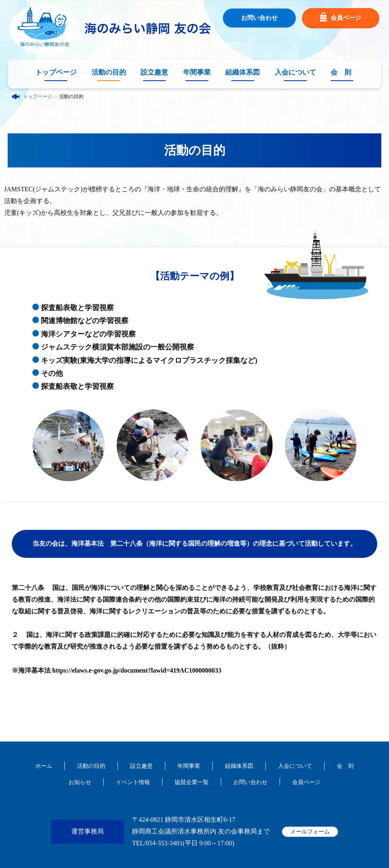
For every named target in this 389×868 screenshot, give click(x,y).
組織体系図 (242, 72)
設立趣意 (154, 72)
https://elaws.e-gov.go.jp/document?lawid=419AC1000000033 (137, 670)
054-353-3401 (164, 843)
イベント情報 (133, 782)
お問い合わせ (259, 18)
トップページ (56, 72)
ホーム (43, 766)
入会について (295, 72)
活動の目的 (109, 72)
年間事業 (197, 72)
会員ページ (340, 18)
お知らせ (79, 782)
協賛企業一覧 (192, 782)
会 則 (341, 72)
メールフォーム (310, 832)
